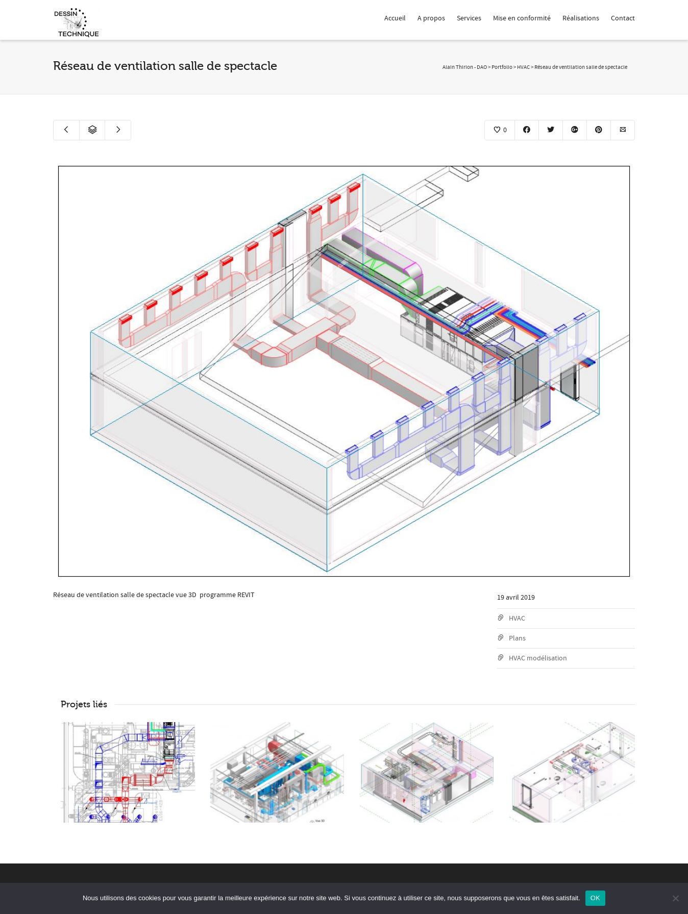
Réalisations (580, 18)
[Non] (675, 898)
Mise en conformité (522, 18)
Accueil (395, 18)
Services (469, 18)
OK (595, 898)
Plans (517, 638)
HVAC (517, 618)
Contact (623, 18)
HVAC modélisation (538, 658)
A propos (431, 18)
